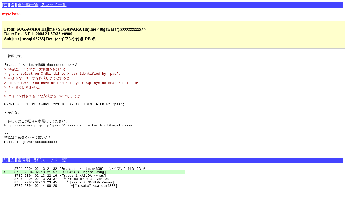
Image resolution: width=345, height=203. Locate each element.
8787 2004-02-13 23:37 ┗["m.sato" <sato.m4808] (96, 191)
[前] (5, 4)
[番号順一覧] (28, 4)
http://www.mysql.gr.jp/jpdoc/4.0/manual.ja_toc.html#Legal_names (68, 133)
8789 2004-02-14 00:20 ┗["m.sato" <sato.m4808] (95, 197)
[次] (12, 4)
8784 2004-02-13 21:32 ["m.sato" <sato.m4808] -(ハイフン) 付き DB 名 (95, 180)
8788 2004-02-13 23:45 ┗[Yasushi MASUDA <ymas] (96, 194)
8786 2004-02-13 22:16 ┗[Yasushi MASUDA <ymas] (96, 187)
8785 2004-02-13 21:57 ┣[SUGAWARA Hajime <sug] (96, 184)
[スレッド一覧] (54, 4)
